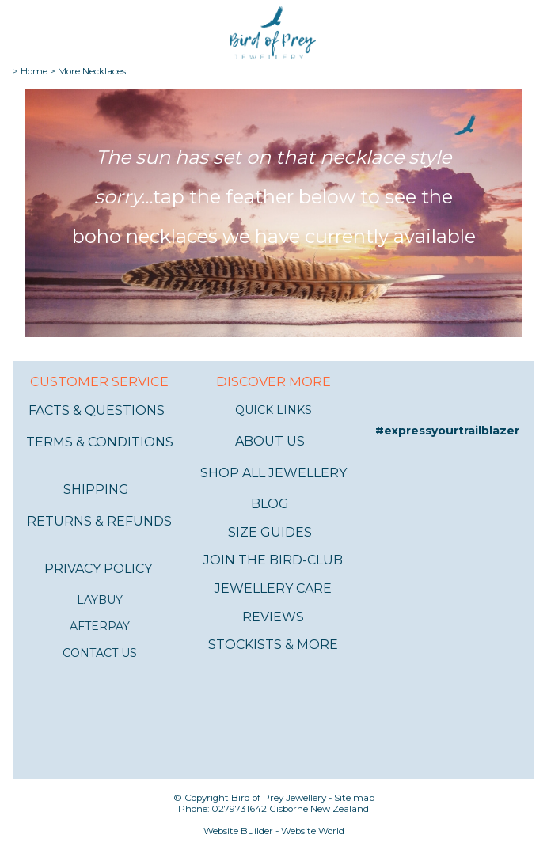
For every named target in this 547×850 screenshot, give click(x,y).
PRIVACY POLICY (98, 568)
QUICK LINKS (273, 410)
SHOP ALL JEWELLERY (273, 472)
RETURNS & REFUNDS (99, 521)
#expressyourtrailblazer (447, 430)
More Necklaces (92, 71)
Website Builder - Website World (273, 831)
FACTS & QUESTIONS (96, 410)
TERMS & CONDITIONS (99, 442)
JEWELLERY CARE (273, 588)
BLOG (270, 503)
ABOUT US (270, 441)
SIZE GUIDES (270, 532)
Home (34, 71)
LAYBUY (100, 600)
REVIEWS (273, 616)
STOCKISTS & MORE (273, 644)
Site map (354, 797)
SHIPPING (96, 489)
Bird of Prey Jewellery (278, 797)
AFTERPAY (100, 626)
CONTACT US (100, 653)
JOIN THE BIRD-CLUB (273, 559)
